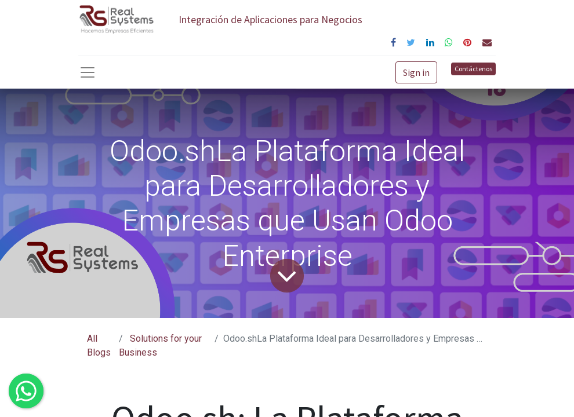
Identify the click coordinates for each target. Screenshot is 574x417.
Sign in (416, 72)
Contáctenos (473, 68)
